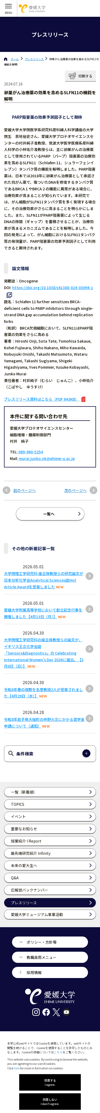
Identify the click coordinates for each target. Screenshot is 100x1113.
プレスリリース (34, 59)
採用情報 (34, 972)
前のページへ (24, 490)
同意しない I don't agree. (50, 1101)
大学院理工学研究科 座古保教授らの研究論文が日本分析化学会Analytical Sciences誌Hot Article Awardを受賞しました (43, 580)
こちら (58, 1052)
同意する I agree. (50, 1082)
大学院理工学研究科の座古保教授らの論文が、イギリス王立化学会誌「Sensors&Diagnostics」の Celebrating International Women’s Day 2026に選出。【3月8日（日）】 (43, 653)
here (17, 1068)
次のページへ (75, 490)
